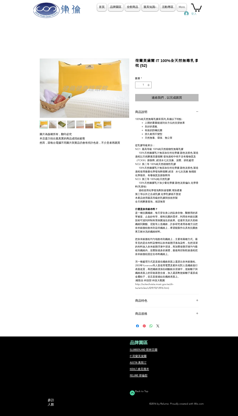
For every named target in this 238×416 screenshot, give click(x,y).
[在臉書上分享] (137, 326)
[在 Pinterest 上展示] (144, 326)
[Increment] (149, 85)
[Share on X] (158, 326)
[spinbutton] (143, 85)
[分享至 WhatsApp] (151, 326)
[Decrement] (138, 85)
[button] (150, 7)
